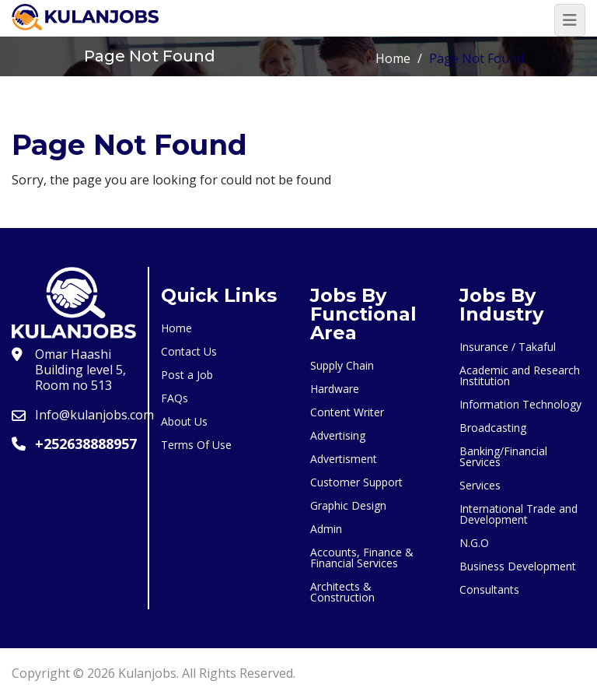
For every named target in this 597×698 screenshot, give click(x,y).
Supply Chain (342, 365)
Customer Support (356, 482)
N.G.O (474, 542)
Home (392, 58)
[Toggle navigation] (569, 20)
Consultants (489, 589)
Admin (326, 528)
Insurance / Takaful (507, 346)
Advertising (337, 435)
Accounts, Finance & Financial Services (362, 557)
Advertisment (343, 458)
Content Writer (347, 412)
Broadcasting (492, 427)
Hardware (334, 388)
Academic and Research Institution (519, 375)
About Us (184, 421)
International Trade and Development (518, 514)
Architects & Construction (342, 592)
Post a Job (187, 374)
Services (480, 485)
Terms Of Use (196, 444)
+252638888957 (86, 443)
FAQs (174, 398)
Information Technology (520, 404)
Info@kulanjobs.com (94, 414)
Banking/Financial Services (503, 456)
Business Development (517, 566)
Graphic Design (348, 505)
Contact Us (189, 351)
